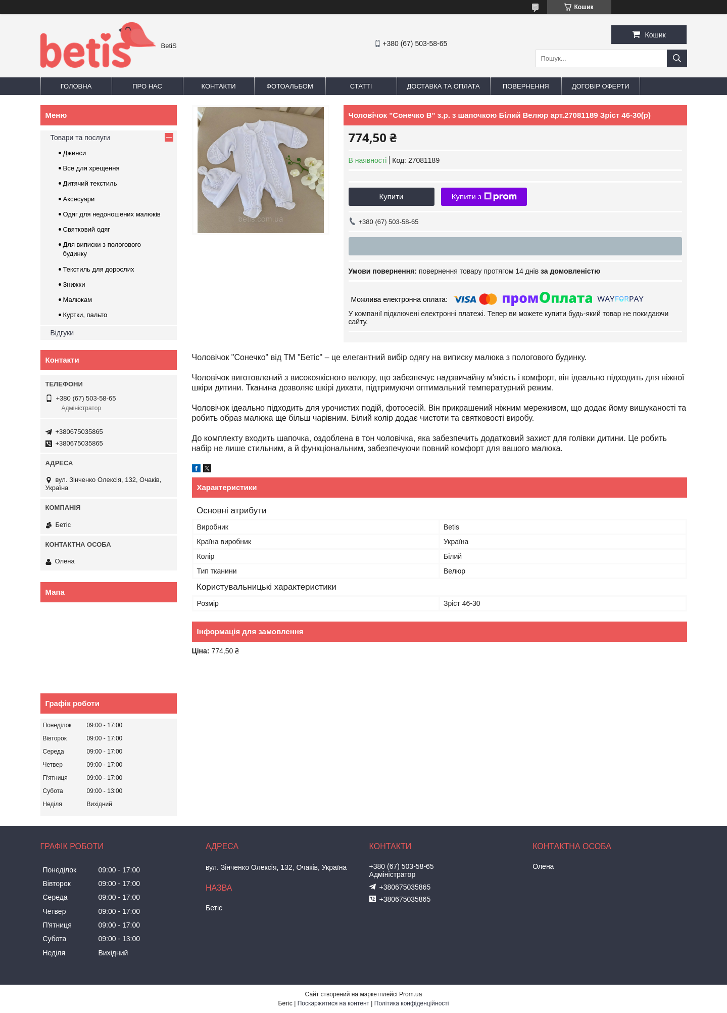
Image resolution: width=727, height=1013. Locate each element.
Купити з (484, 196)
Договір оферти (600, 86)
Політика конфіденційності (411, 1003)
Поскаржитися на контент (333, 1003)
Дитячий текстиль (90, 183)
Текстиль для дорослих (98, 269)
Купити (391, 196)
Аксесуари (79, 199)
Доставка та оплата (443, 86)
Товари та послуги (80, 138)
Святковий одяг (87, 229)
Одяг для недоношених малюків (112, 214)
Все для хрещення (91, 168)
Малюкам (77, 299)
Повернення (526, 86)
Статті (361, 86)
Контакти (219, 86)
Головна (76, 86)
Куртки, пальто (85, 315)
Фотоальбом (289, 86)
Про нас (147, 86)
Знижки (74, 284)
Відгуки (62, 333)
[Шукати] (677, 58)
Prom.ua (410, 994)
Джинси (74, 153)
